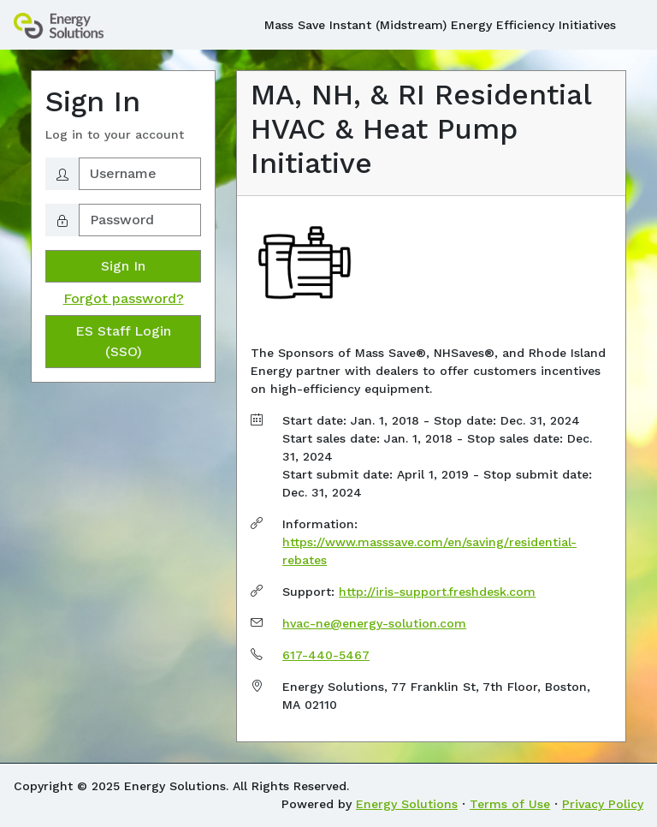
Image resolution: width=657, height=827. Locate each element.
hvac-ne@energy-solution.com (374, 623)
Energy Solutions (407, 804)
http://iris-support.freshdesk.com (437, 591)
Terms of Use (510, 804)
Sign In (123, 266)
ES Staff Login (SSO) (123, 341)
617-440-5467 (326, 655)
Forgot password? (123, 298)
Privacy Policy (602, 804)
